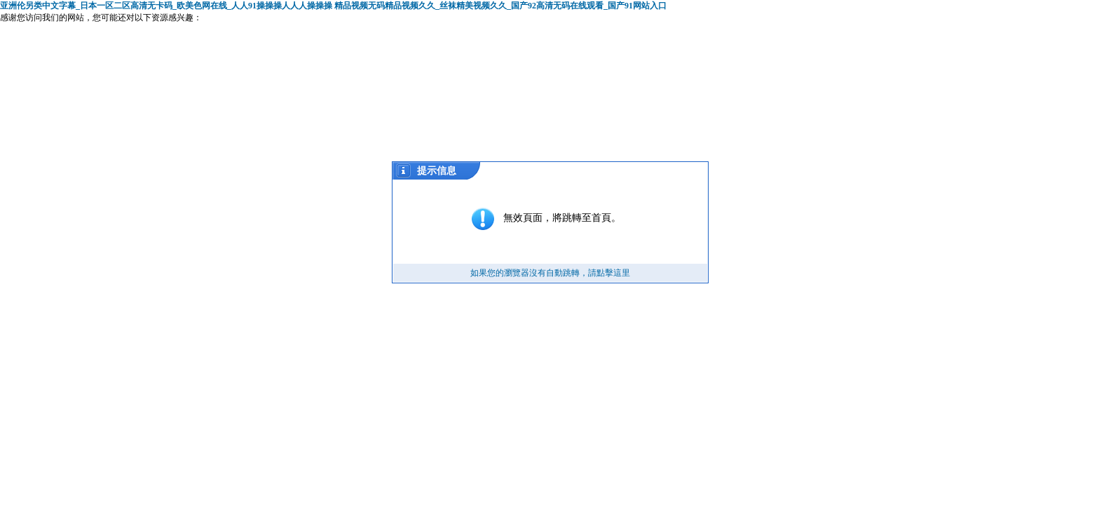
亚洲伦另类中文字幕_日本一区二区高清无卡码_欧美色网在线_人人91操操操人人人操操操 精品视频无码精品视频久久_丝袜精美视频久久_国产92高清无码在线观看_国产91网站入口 (333, 6)
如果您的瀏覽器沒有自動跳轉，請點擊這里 (550, 273)
